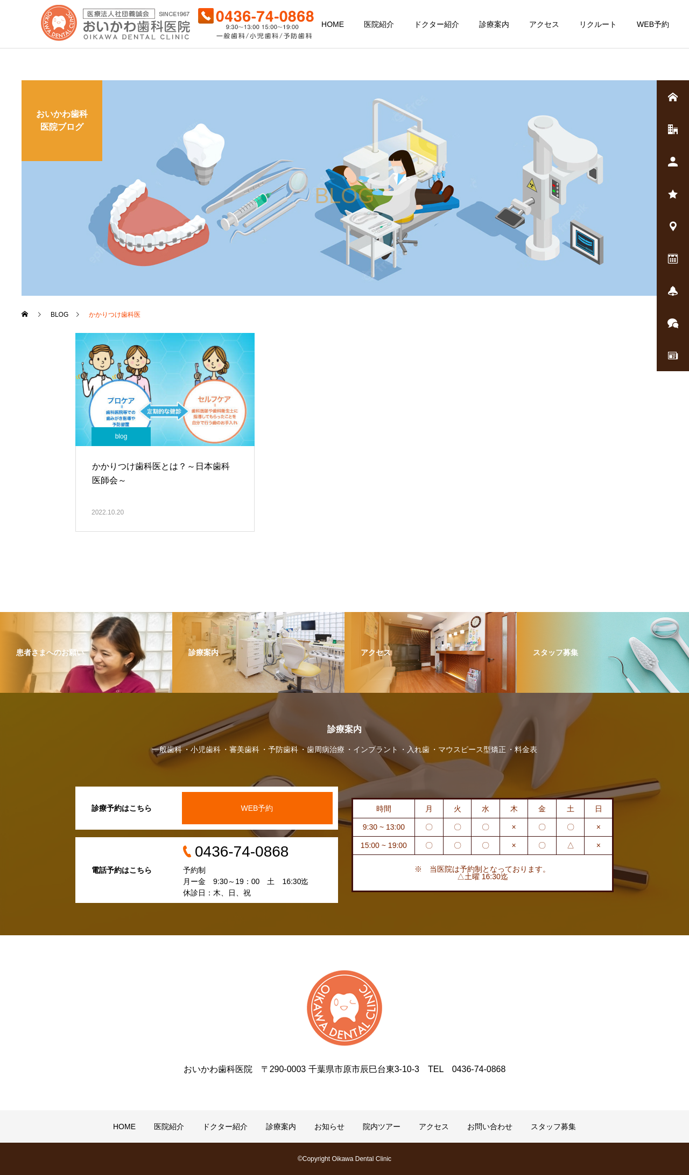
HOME (332, 24)
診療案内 (494, 24)
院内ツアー (381, 1126)
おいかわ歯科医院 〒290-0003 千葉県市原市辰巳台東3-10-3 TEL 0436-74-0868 (345, 1069)
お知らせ (329, 1126)
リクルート (598, 24)
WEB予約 (653, 24)
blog (121, 436)
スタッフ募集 (553, 1126)
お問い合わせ (489, 1126)
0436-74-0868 (242, 851)
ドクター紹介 (436, 24)
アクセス (544, 24)
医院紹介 (379, 24)
